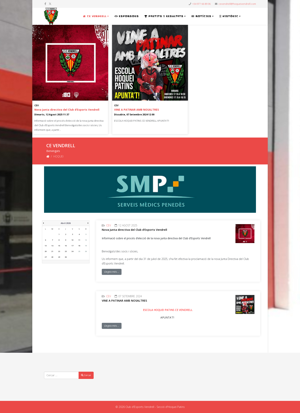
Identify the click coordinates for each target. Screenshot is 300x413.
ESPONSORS (127, 16)
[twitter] (50, 3)
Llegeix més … (111, 271)
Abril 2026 (66, 223)
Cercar (86, 375)
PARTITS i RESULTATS (163, 16)
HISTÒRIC (228, 16)
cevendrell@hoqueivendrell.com (237, 3)
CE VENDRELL (95, 16)
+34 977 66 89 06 (201, 3)
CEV (36, 105)
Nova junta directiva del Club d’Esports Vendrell (66, 109)
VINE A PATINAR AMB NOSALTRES (136, 109)
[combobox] (61, 375)
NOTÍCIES (201, 16)
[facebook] (45, 3)
